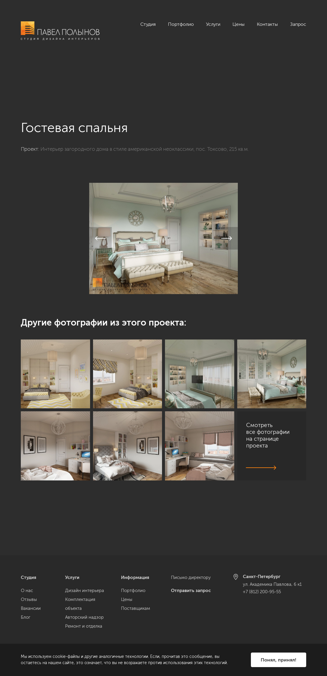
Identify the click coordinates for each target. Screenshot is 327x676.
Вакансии (31, 608)
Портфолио (181, 24)
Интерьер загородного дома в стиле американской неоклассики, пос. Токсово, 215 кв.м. (144, 98)
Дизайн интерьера (84, 590)
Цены (238, 24)
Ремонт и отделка (83, 626)
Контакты (267, 24)
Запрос (298, 24)
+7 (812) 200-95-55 (262, 591)
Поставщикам (135, 608)
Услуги (213, 24)
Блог (25, 617)
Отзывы (29, 599)
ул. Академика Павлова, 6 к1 (272, 584)
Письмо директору (191, 577)
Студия (148, 24)
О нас (27, 590)
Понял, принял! (278, 660)
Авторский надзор (84, 617)
